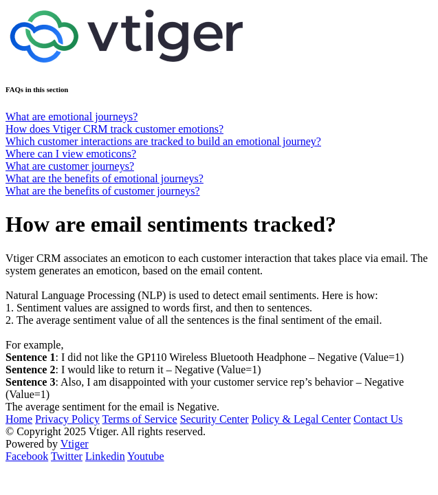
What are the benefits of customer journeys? (103, 191)
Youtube (145, 456)
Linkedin (105, 456)
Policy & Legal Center (301, 419)
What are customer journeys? (70, 166)
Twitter (67, 456)
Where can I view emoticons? (71, 154)
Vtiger (75, 444)
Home (19, 419)
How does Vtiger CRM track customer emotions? (114, 129)
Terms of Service (139, 419)
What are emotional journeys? (72, 116)
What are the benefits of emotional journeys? (105, 178)
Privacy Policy (67, 419)
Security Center (214, 419)
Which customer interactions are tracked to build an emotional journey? (163, 141)
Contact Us (378, 419)
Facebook (27, 456)
